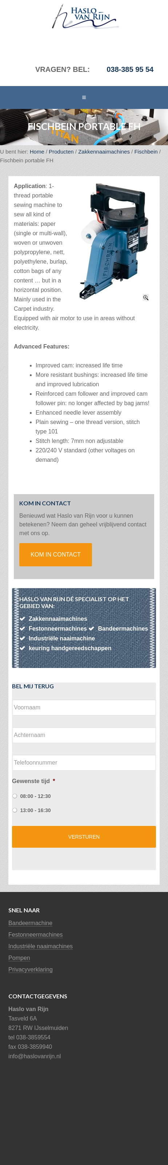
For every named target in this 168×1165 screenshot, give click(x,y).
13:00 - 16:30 (35, 810)
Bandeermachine (30, 923)
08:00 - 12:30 (35, 796)
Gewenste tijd (33, 781)
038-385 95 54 (130, 69)
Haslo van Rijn (58, 16)
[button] (84, 97)
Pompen (19, 958)
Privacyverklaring (30, 969)
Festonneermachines (35, 935)
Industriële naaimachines (40, 946)
